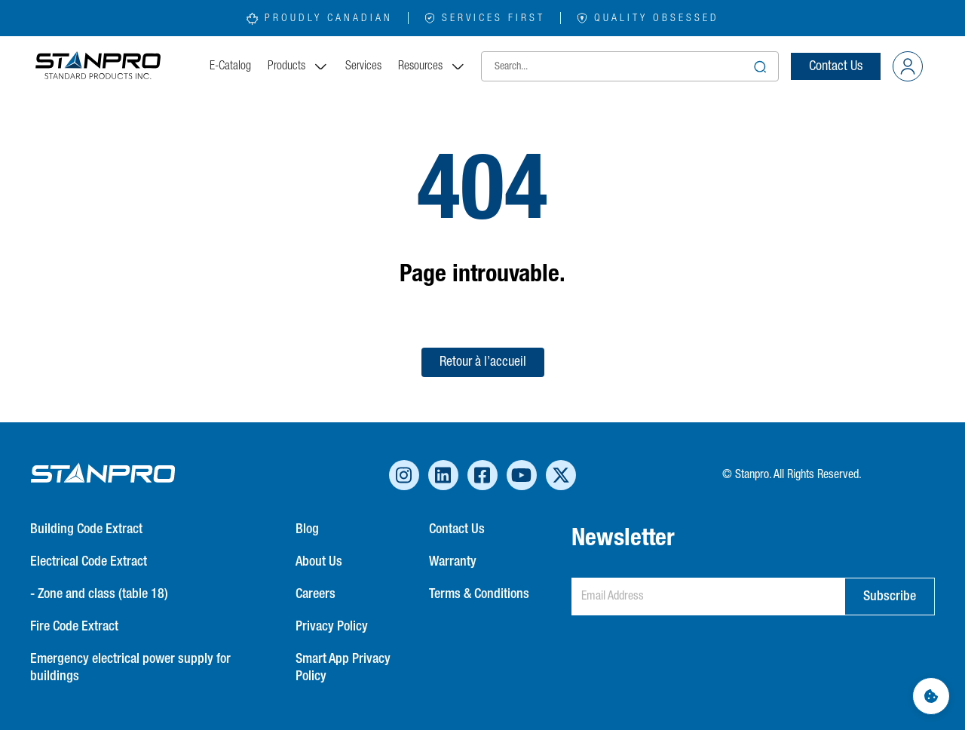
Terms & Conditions (479, 594)
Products (298, 66)
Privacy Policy (332, 627)
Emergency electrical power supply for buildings (130, 667)
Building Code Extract (86, 529)
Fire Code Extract (74, 627)
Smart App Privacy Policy (343, 667)
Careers (315, 594)
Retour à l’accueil (483, 362)
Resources (432, 66)
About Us (319, 562)
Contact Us (835, 66)
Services (363, 66)
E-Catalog (230, 66)
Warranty (452, 562)
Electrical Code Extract (88, 562)
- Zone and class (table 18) (99, 594)
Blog (307, 529)
